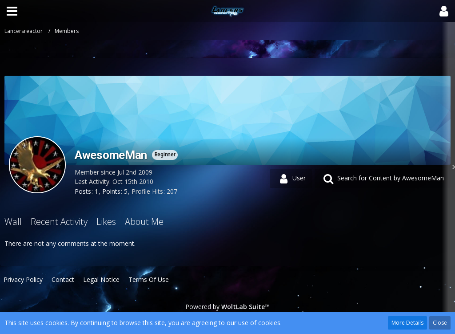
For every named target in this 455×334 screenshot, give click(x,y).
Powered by (227, 306)
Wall (13, 222)
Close (440, 322)
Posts (83, 191)
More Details (407, 322)
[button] (12, 11)
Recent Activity (59, 222)
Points (111, 191)
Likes (106, 222)
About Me (144, 222)
